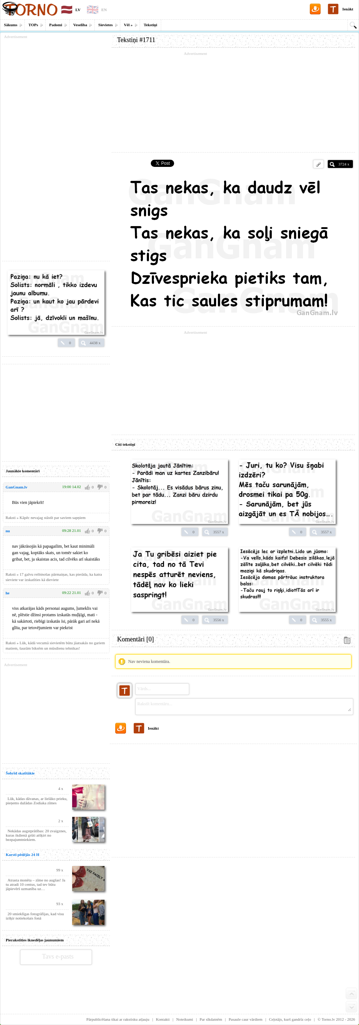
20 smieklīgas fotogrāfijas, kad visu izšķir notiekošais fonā (35, 916)
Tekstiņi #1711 (136, 39)
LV (77, 10)
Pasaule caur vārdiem (245, 1019)
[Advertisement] (233, 102)
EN (104, 10)
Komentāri (135, 639)
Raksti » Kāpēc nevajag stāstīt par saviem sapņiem (46, 517)
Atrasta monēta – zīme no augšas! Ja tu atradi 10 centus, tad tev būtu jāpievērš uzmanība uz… (35, 884)
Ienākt (347, 9)
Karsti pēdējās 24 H (22, 854)
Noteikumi (184, 1019)
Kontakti (163, 1019)
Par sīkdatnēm (211, 1019)
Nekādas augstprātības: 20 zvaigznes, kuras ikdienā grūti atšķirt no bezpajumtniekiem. (36, 835)
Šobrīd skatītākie (20, 773)
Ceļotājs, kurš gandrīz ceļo (290, 1019)
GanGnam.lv (17, 487)
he (8, 593)
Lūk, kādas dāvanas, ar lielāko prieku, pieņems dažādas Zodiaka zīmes (36, 800)
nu (8, 531)
